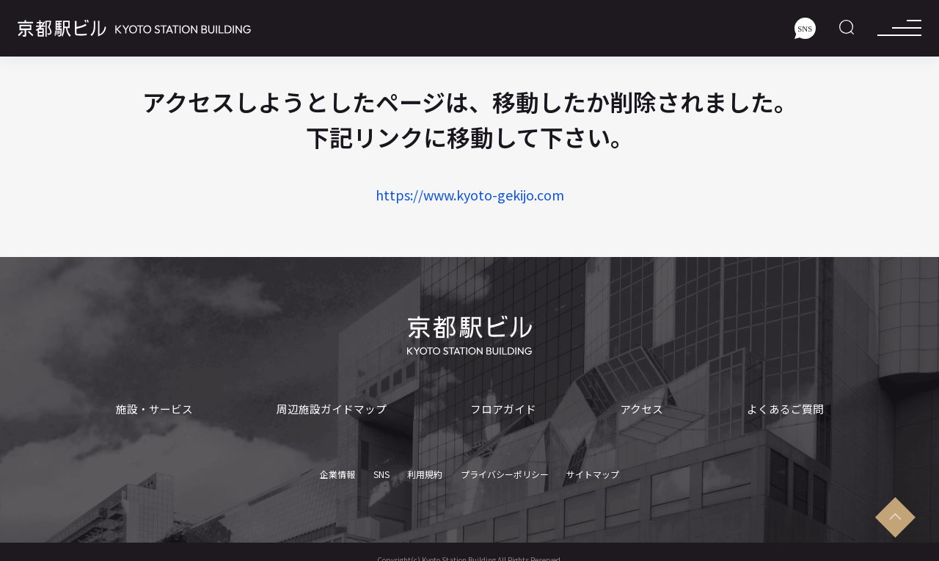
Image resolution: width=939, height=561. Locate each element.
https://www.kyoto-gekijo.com (470, 194)
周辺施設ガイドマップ (332, 409)
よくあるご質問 (785, 409)
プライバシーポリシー (505, 471)
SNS (381, 471)
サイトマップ (592, 471)
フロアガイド (503, 409)
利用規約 (424, 471)
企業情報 (337, 471)
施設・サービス (154, 409)
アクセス (641, 409)
